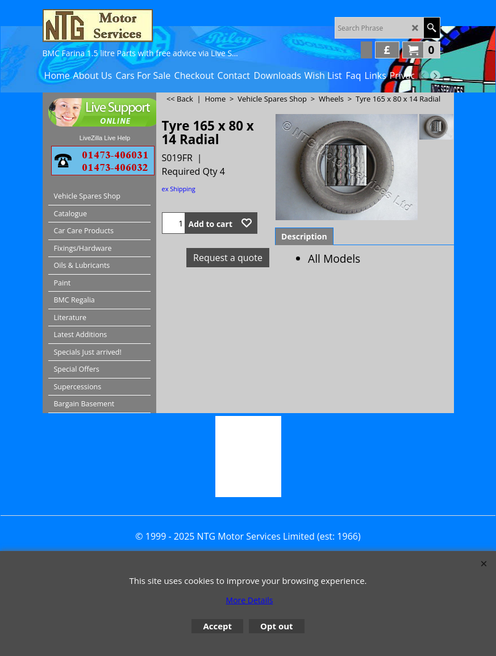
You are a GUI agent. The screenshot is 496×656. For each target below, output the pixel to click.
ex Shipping (178, 188)
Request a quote (227, 257)
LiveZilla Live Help (105, 137)
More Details (249, 600)
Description (304, 236)
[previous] (424, 75)
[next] (435, 75)
